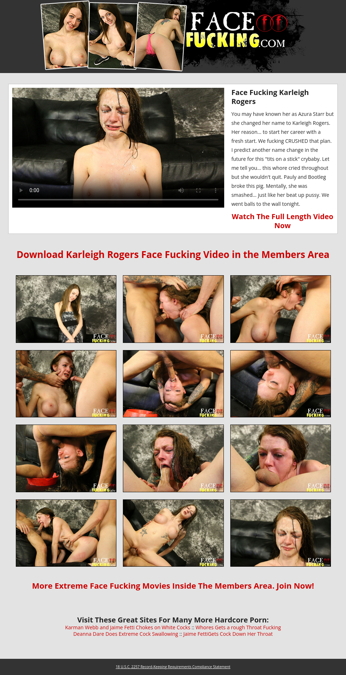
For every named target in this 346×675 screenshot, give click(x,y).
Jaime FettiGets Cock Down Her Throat (228, 633)
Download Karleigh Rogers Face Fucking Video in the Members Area (173, 254)
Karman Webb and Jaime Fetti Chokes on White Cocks (127, 627)
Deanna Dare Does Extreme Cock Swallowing (126, 633)
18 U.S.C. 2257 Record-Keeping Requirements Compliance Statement (173, 666)
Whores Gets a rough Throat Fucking (238, 627)
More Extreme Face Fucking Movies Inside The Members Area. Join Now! (173, 585)
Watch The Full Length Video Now (282, 221)
